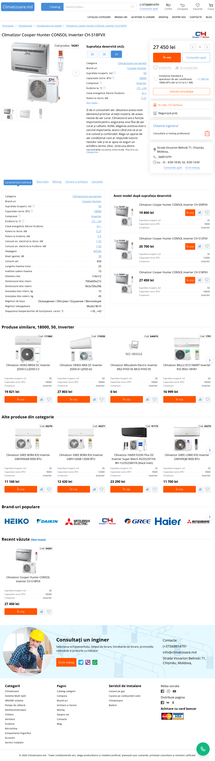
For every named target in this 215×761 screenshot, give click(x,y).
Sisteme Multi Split (15, 695)
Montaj (163, 17)
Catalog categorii (99, 17)
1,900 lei (203, 79)
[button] (76, 72)
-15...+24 (141, 88)
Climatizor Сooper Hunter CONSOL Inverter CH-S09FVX (173, 205)
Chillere (9, 714)
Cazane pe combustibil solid (124, 695)
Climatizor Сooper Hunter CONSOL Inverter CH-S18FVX (173, 272)
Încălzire (9, 723)
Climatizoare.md (18, 6)
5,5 (99, 236)
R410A (97, 251)
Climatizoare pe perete (132, 63)
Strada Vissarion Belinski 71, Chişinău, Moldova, (178, 149)
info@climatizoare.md (180, 652)
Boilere (113, 705)
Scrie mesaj (192, 167)
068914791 (165, 157)
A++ (144, 93)
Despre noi (179, 17)
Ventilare (10, 719)
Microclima (11, 728)
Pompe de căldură (15, 705)
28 (99, 256)
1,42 (98, 246)
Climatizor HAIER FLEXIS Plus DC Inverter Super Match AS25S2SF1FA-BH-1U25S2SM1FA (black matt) (134, 459)
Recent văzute (24, 539)
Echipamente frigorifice (18, 733)
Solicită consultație (181, 91)
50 (144, 73)
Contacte (196, 17)
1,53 (98, 241)
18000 (142, 78)
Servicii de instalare (125, 686)
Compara (62, 695)
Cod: (119, 207)
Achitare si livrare (143, 17)
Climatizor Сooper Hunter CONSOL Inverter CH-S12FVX (173, 238)
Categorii (12, 686)
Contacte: (170, 640)
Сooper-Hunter (136, 68)
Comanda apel (149, 8)
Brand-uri (121, 17)
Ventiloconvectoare (15, 709)
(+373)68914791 (149, 4)
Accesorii (10, 737)
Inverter (141, 83)
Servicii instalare (14, 742)
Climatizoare (12, 691)
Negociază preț (165, 113)
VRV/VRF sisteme (14, 700)
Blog (209, 17)
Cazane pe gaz (117, 691)
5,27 (143, 98)
